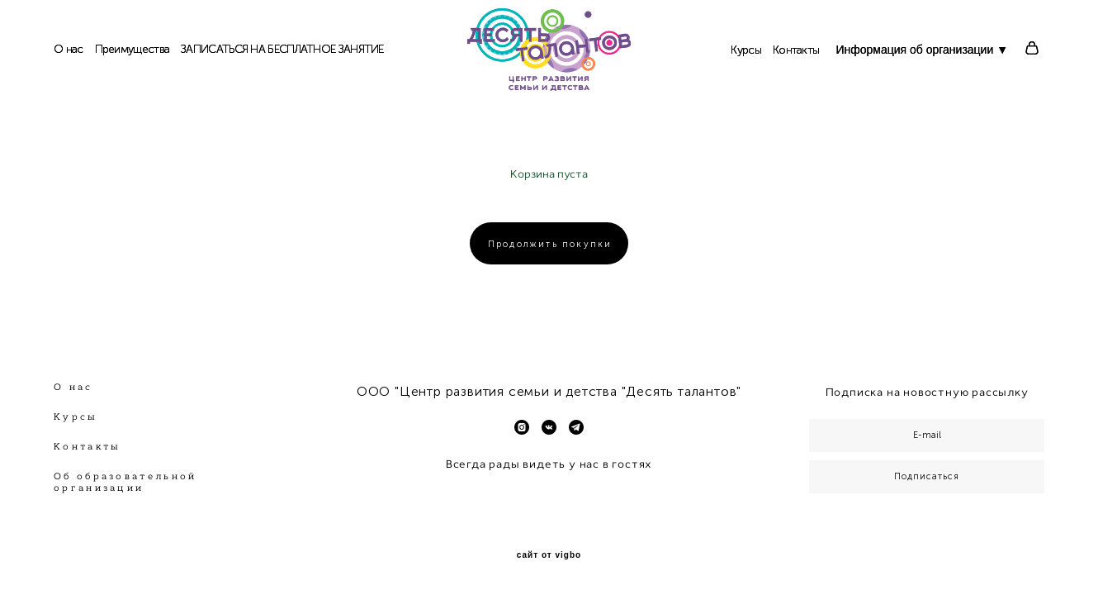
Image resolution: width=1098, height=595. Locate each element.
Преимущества (132, 49)
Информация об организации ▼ (921, 49)
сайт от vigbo (549, 555)
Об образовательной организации (125, 481)
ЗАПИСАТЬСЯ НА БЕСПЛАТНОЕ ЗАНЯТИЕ (282, 49)
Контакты (796, 50)
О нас (68, 49)
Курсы (746, 50)
